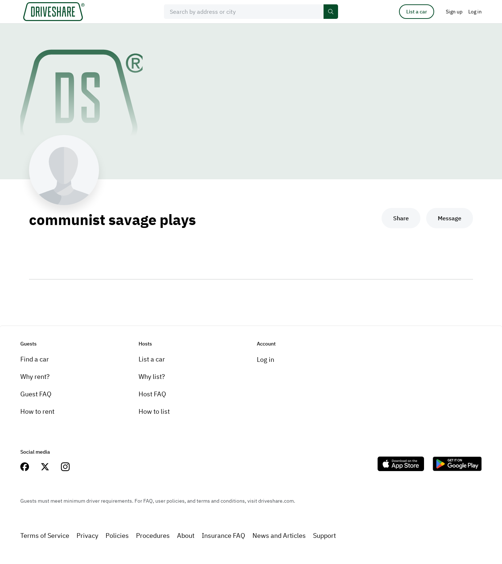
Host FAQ (152, 394)
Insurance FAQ (223, 535)
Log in (265, 359)
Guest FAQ (36, 394)
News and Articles (279, 535)
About (185, 535)
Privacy (87, 535)
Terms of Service (44, 535)
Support (324, 535)
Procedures (153, 535)
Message (449, 218)
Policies (117, 535)
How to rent (37, 411)
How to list (154, 411)
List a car (416, 11)
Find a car (34, 359)
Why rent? (35, 376)
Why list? (152, 376)
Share (401, 218)
